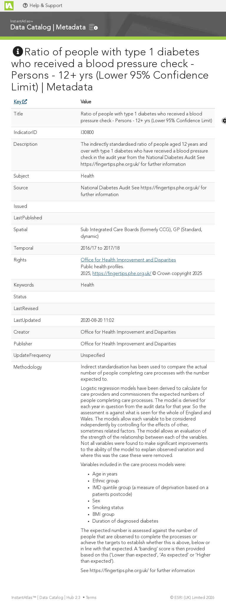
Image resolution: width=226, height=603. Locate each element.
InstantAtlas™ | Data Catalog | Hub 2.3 (46, 598)
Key (20, 102)
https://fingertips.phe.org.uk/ (121, 273)
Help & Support (42, 5)
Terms (92, 598)
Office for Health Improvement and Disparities (128, 260)
